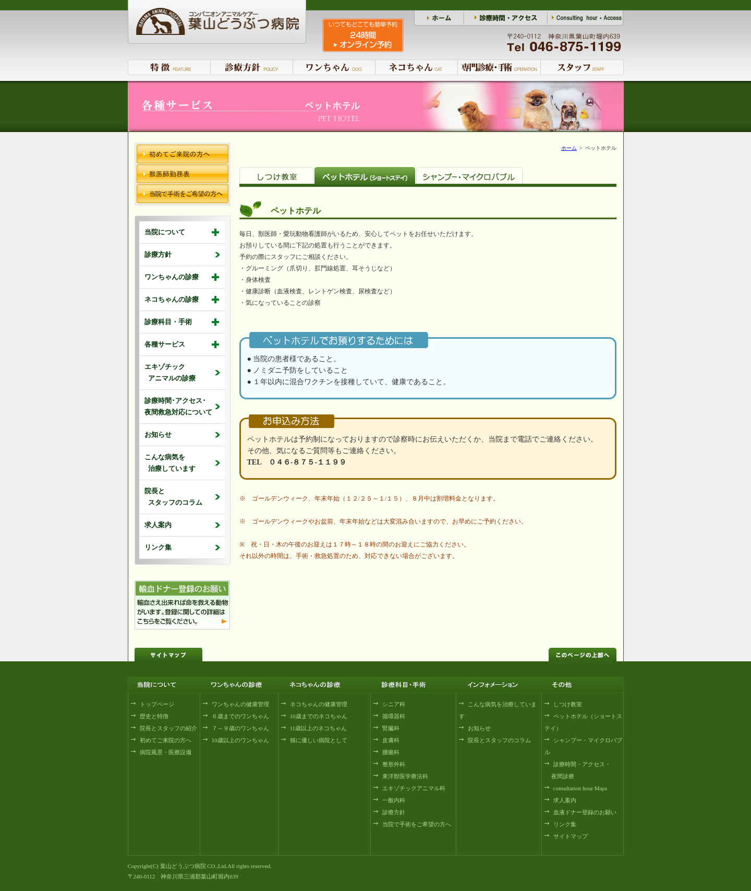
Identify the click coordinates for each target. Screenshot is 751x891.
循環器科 (393, 716)
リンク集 (158, 547)
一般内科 (393, 800)
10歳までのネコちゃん (318, 716)
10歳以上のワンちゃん (240, 740)
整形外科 (393, 764)
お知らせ (158, 434)
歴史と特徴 (154, 716)
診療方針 (158, 254)
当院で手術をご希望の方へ (416, 824)
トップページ (157, 704)
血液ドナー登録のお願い (584, 812)
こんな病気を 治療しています (170, 462)
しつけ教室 (567, 704)
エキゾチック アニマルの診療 (170, 372)
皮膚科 (390, 740)
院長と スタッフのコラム (173, 496)
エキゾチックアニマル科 (413, 788)
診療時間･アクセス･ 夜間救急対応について (178, 406)
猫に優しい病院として (318, 740)
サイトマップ (570, 836)
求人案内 (158, 525)
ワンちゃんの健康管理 (240, 704)
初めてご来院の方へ (165, 740)
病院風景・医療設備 (165, 752)
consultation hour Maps (580, 788)
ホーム (569, 148)
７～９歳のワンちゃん (240, 728)
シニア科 (393, 704)
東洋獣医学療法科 (405, 776)
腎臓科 (390, 728)
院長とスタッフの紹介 (168, 728)
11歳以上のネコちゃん (318, 728)
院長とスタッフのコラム (499, 740)
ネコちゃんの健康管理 (318, 704)
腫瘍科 (390, 752)
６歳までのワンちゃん (240, 716)
